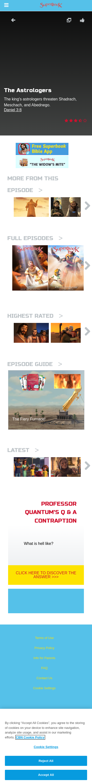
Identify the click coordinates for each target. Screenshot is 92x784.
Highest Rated (35, 316)
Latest (23, 450)
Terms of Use (44, 638)
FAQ (44, 668)
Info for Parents (44, 658)
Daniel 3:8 (13, 110)
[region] (46, 746)
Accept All (46, 775)
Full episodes (35, 238)
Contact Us (44, 678)
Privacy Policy (44, 648)
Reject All (46, 761)
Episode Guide (34, 364)
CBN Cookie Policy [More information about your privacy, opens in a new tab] (30, 737)
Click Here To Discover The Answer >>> (46, 575)
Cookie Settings (44, 688)
